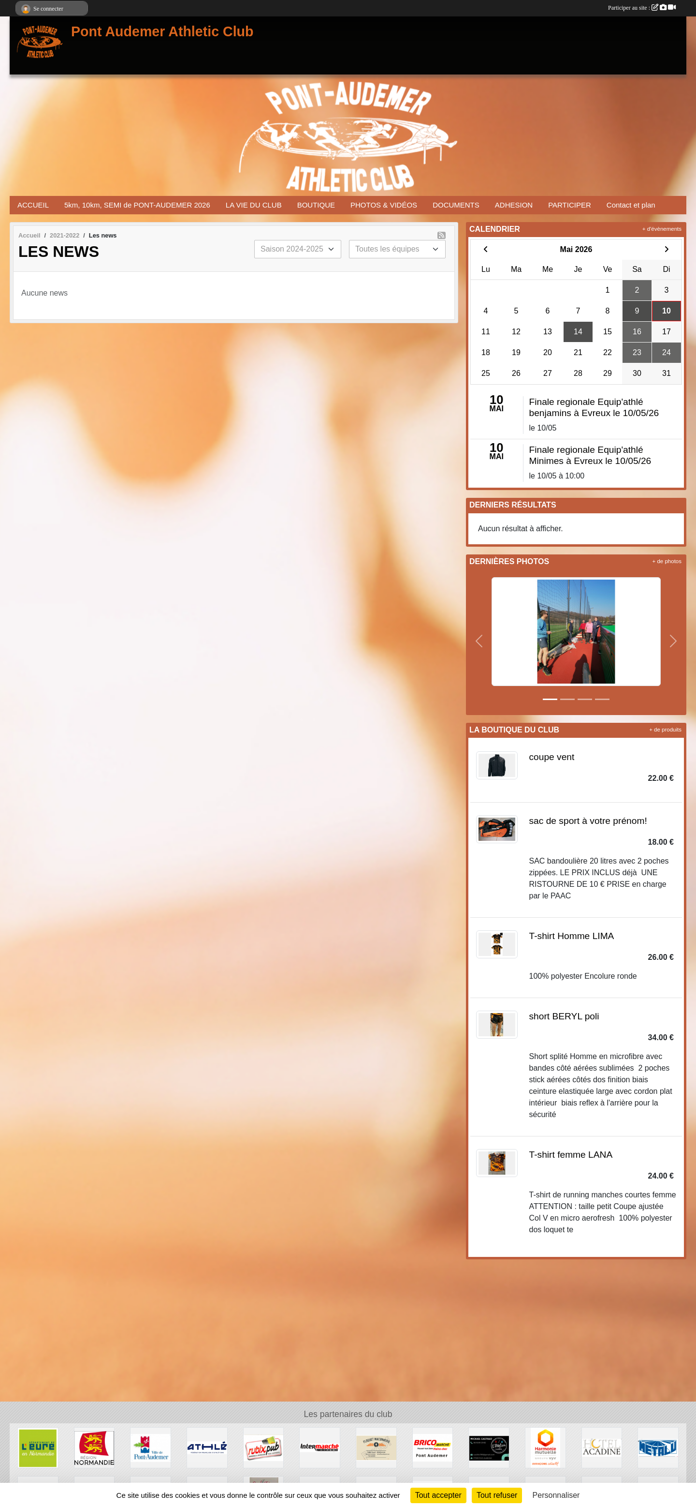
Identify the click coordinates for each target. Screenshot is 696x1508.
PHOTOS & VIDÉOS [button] (383, 205)
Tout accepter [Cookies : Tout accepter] (438, 1495)
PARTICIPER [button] (569, 205)
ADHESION (514, 205)
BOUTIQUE (316, 205)
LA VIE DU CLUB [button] (254, 205)
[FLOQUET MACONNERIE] (376, 1447)
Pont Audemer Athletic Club (162, 31)
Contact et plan (631, 205)
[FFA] (207, 1447)
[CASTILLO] (488, 1447)
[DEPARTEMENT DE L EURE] (37, 1447)
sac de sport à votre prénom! (588, 821)
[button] (479, 641)
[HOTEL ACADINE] (602, 1447)
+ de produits (665, 729)
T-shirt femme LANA (571, 1155)
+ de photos (667, 561)
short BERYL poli (564, 1016)
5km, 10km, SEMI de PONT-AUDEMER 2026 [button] (137, 205)
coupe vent (552, 757)
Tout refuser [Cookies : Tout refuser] (497, 1495)
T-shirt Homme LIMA (571, 936)
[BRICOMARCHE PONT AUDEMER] (432, 1447)
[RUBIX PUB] (263, 1447)
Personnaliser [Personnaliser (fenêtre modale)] (556, 1495)
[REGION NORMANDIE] (94, 1447)
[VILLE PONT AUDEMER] (150, 1447)
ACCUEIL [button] (33, 205)
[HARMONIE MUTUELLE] (545, 1447)
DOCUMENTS (456, 205)
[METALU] (658, 1447)
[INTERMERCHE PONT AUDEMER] (319, 1447)
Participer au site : (642, 7)
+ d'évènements (662, 229)
